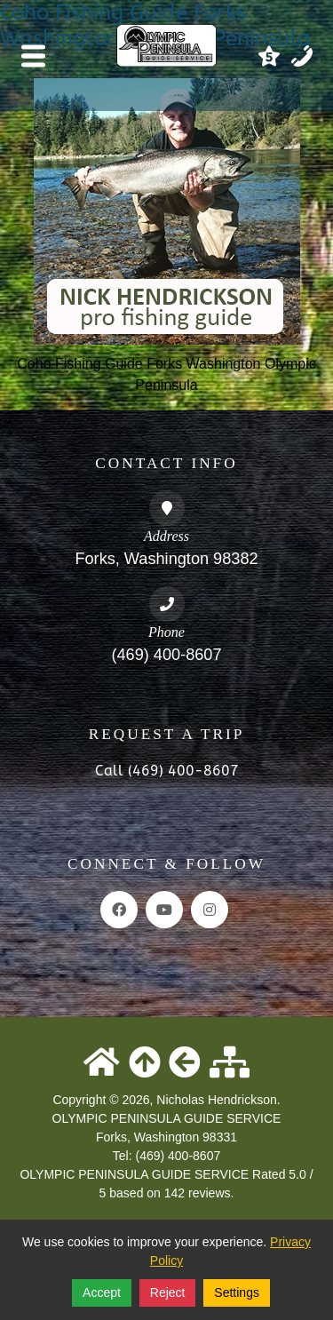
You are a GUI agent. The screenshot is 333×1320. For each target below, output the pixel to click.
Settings (236, 1292)
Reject (168, 1292)
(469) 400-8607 (166, 655)
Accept (102, 1292)
